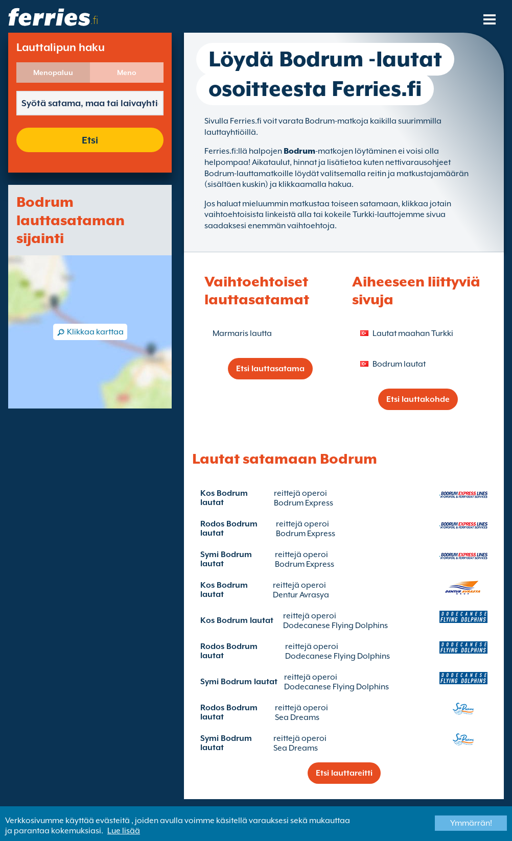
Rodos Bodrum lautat (229, 528)
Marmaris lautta (242, 333)
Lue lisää (123, 830)
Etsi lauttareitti (344, 773)
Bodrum (299, 151)
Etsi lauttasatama (270, 368)
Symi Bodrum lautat (226, 559)
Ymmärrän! (471, 823)
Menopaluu (53, 72)
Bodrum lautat (399, 364)
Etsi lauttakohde (418, 399)
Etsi (90, 140)
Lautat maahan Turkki (413, 333)
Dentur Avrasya (301, 594)
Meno (126, 72)
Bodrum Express (303, 503)
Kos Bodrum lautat (224, 498)
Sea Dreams (297, 717)
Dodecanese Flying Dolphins (335, 625)
